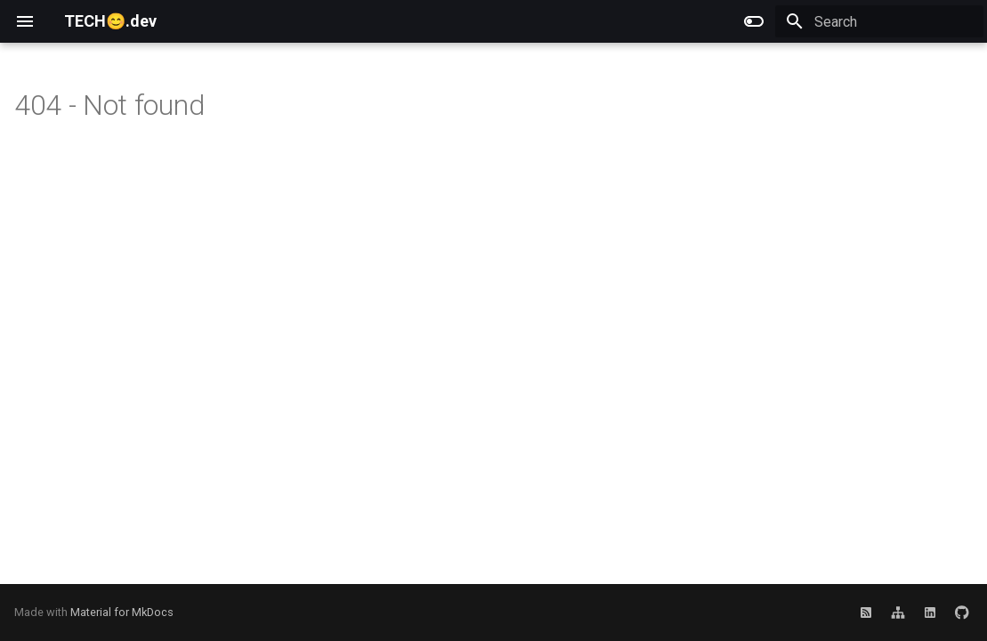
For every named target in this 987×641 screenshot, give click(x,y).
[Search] (879, 21)
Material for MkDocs (122, 612)
